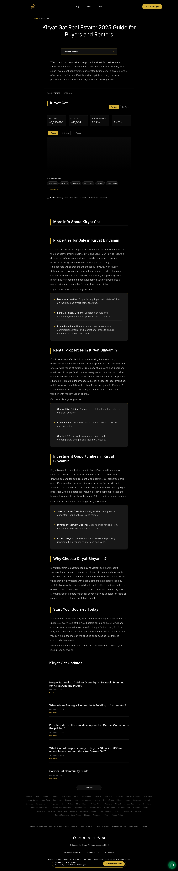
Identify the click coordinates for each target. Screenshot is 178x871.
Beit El (76, 796)
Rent (89, 6)
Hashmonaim (86, 800)
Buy (77, 6)
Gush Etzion (57, 800)
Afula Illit (29, 796)
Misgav (149, 804)
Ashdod (45, 796)
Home (36, 18)
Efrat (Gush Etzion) (133, 796)
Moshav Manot (109, 808)
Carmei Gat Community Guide (68, 771)
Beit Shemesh (87, 796)
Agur (37, 796)
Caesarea (119, 796)
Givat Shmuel (33, 800)
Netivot (145, 808)
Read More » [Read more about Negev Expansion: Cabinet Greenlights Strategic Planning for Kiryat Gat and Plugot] (53, 693)
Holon (119, 800)
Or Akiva (51, 811)
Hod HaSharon (108, 800)
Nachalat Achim (124, 808)
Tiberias (87, 815)
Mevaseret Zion (130, 804)
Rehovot (94, 811)
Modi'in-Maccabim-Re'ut (39, 808)
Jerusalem (137, 800)
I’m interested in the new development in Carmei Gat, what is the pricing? (89, 727)
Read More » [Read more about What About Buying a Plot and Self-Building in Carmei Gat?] (53, 713)
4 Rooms (65, 133)
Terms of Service (117, 859)
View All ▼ (54, 189)
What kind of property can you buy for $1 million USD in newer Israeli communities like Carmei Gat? (85, 749)
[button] (114, 51)
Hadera (68, 800)
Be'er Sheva (66, 796)
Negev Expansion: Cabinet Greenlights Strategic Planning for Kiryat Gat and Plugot (87, 684)
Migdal (141, 804)
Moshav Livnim (95, 808)
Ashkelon (54, 796)
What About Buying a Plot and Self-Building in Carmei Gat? (87, 705)
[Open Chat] (172, 865)
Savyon (117, 811)
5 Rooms (78, 133)
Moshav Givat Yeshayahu (61, 808)
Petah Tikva (62, 811)
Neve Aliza (41, 811)
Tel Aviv (138, 811)
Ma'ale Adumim (82, 804)
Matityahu (108, 804)
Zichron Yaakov (117, 815)
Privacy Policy (100, 859)
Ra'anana (73, 811)
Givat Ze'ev (45, 800)
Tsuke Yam (97, 815)
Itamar (127, 800)
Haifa (76, 800)
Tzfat (106, 815)
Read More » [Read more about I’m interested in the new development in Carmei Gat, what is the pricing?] (53, 735)
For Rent (125, 107)
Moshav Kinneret (80, 808)
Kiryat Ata (29, 804)
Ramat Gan (84, 811)
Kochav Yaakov (67, 804)
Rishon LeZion (106, 811)
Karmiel (147, 800)
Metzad (118, 804)
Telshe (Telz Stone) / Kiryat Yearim (68, 815)
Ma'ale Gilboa (96, 804)
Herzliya (97, 800)
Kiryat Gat (55, 804)
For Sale (114, 107)
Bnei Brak (108, 796)
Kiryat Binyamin (42, 804)
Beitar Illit (98, 796)
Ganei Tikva (147, 796)
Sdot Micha (127, 811)
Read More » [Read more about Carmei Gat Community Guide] (53, 778)
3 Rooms (52, 133)
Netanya (136, 808)
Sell (100, 6)
